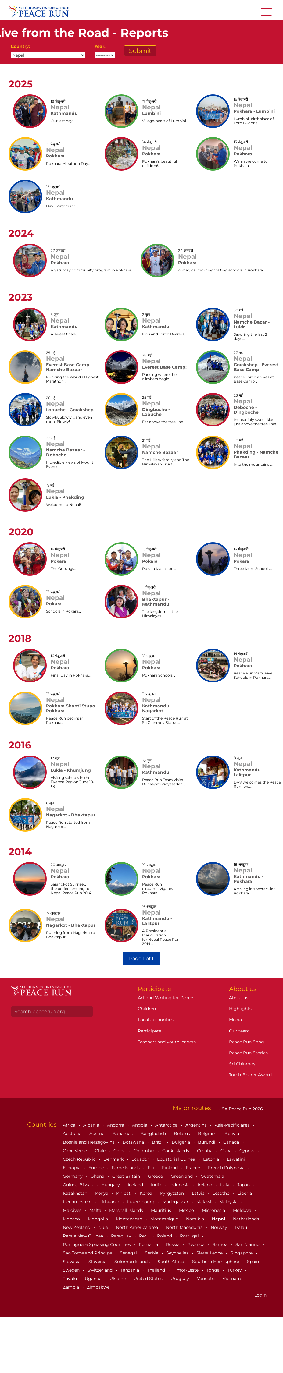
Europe (96, 1167)
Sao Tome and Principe (88, 1253)
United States (149, 1278)
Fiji (151, 1167)
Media (235, 1019)
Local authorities (156, 1019)
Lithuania (109, 1202)
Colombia (145, 1150)
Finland (170, 1167)
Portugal (190, 1236)
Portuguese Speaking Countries (97, 1244)
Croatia (205, 1150)
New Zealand (77, 1227)
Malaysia (229, 1202)
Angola (140, 1125)
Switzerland (101, 1270)
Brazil (158, 1142)
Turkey (235, 1270)
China (120, 1150)
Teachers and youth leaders (167, 1042)
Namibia (195, 1219)
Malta (95, 1210)
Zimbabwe (98, 1287)
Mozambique (164, 1219)
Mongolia (98, 1219)
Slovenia (98, 1261)
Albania (91, 1125)
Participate (149, 1031)
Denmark (114, 1159)
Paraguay (121, 1236)
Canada (231, 1142)
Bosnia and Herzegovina (89, 1142)
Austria (97, 1133)
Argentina (196, 1125)
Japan (244, 1184)
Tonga (213, 1270)
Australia (73, 1133)
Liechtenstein (78, 1202)
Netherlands (246, 1219)
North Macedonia (185, 1227)
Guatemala (213, 1176)
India (157, 1184)
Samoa (221, 1244)
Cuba (226, 1150)
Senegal (129, 1253)
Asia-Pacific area (233, 1125)
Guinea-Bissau (79, 1184)
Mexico (187, 1210)
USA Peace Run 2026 (240, 1109)
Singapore (242, 1253)
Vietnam (232, 1278)
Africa (70, 1125)
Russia (173, 1244)
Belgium (208, 1133)
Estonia (211, 1159)
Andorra (116, 1125)
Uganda (94, 1278)
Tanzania (130, 1270)
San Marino (248, 1244)
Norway (219, 1227)
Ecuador (140, 1159)
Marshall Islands (126, 1210)
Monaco (72, 1219)
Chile (101, 1150)
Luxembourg (141, 1202)
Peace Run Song (246, 1042)
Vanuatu (206, 1278)
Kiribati (124, 1193)
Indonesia (180, 1184)
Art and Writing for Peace (165, 997)
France (193, 1167)
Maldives (73, 1210)
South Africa (171, 1261)
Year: (100, 46)
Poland (165, 1236)
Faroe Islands (126, 1167)
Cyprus (247, 1150)
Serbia (152, 1253)
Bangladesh (154, 1133)
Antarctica (167, 1125)
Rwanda (197, 1244)
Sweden (72, 1270)
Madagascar (176, 1202)
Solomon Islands (132, 1261)
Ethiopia (72, 1167)
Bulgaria (181, 1142)
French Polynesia (227, 1167)
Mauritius (161, 1210)
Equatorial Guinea (176, 1159)
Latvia (199, 1193)
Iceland (136, 1184)
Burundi (207, 1142)
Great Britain (126, 1176)
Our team (239, 1031)
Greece (156, 1176)
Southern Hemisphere (216, 1261)
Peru (144, 1236)
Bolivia (232, 1133)
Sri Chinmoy (242, 1064)
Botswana (134, 1142)
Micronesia (214, 1210)
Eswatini (236, 1159)
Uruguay (180, 1278)
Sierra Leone (210, 1253)
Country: (20, 46)
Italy (225, 1184)
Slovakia (72, 1261)
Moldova (243, 1210)
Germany (73, 1176)
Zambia (71, 1287)
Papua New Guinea (83, 1236)
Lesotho (222, 1193)
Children (147, 1008)
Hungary (111, 1184)
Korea (146, 1193)
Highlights (240, 1008)
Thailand (156, 1270)
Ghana (98, 1176)
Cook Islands (176, 1150)
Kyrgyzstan (172, 1193)
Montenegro (130, 1219)
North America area (137, 1227)
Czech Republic (80, 1159)
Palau (241, 1227)
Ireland (205, 1184)
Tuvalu (70, 1278)
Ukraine (118, 1278)
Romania (149, 1244)
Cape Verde (75, 1150)
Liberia (245, 1193)
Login (260, 1295)
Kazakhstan (75, 1193)
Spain (253, 1261)
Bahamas (123, 1133)
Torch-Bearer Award (250, 1075)
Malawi (204, 1202)
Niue (103, 1227)
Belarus (182, 1133)
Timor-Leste (186, 1270)
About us (238, 997)
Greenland (182, 1176)
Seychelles (178, 1253)
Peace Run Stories (248, 1053)
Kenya (102, 1193)
